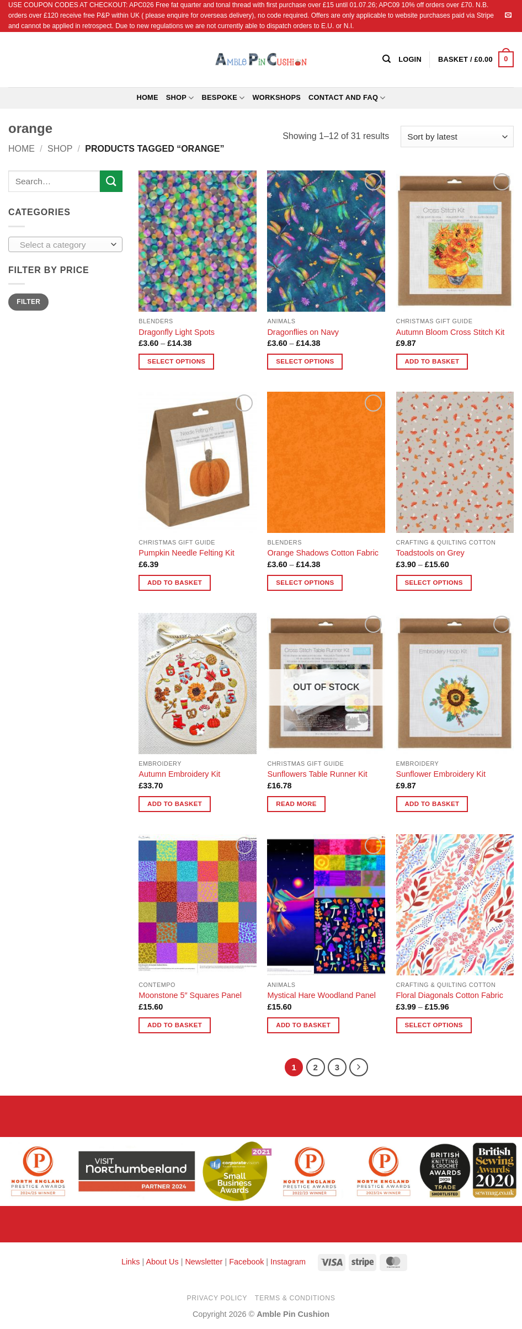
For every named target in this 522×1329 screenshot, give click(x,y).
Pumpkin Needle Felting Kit (187, 552)
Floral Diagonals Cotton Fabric (449, 995)
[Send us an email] (508, 15)
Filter (28, 302)
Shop (180, 98)
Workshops (276, 97)
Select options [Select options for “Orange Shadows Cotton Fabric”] (305, 582)
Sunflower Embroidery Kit (441, 774)
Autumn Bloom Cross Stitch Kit (450, 332)
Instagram (288, 1261)
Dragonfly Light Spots (177, 332)
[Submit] (111, 181)
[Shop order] (457, 136)
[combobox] (65, 244)
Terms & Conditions (295, 1298)
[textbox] (62, 245)
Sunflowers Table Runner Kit (317, 774)
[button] (476, 59)
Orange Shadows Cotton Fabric (323, 552)
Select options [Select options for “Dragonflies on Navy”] (305, 361)
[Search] (386, 59)
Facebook (246, 1261)
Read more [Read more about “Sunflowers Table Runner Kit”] (296, 803)
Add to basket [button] (431, 361)
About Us (162, 1261)
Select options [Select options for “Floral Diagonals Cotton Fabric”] (433, 1025)
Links (131, 1261)
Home (147, 97)
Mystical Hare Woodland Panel (321, 995)
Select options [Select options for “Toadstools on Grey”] (433, 582)
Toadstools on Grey (430, 552)
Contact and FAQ (347, 98)
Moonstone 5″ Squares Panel (190, 995)
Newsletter (204, 1261)
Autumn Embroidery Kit (179, 774)
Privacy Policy (217, 1298)
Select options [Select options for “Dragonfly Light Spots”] (176, 361)
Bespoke (223, 98)
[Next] (358, 1067)
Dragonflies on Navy (303, 332)
